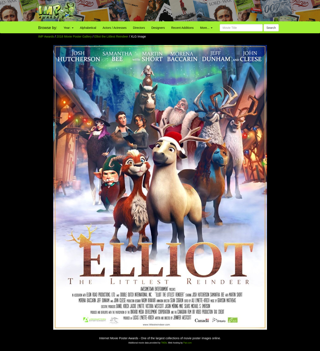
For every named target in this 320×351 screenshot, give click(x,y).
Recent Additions (182, 27)
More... (206, 27)
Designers (158, 27)
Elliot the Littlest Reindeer (111, 36)
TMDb (164, 343)
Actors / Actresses (115, 27)
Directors (139, 27)
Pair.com (187, 343)
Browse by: (47, 28)
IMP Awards (46, 36)
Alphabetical (88, 27)
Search (271, 27)
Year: (69, 27)
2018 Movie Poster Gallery (74, 36)
